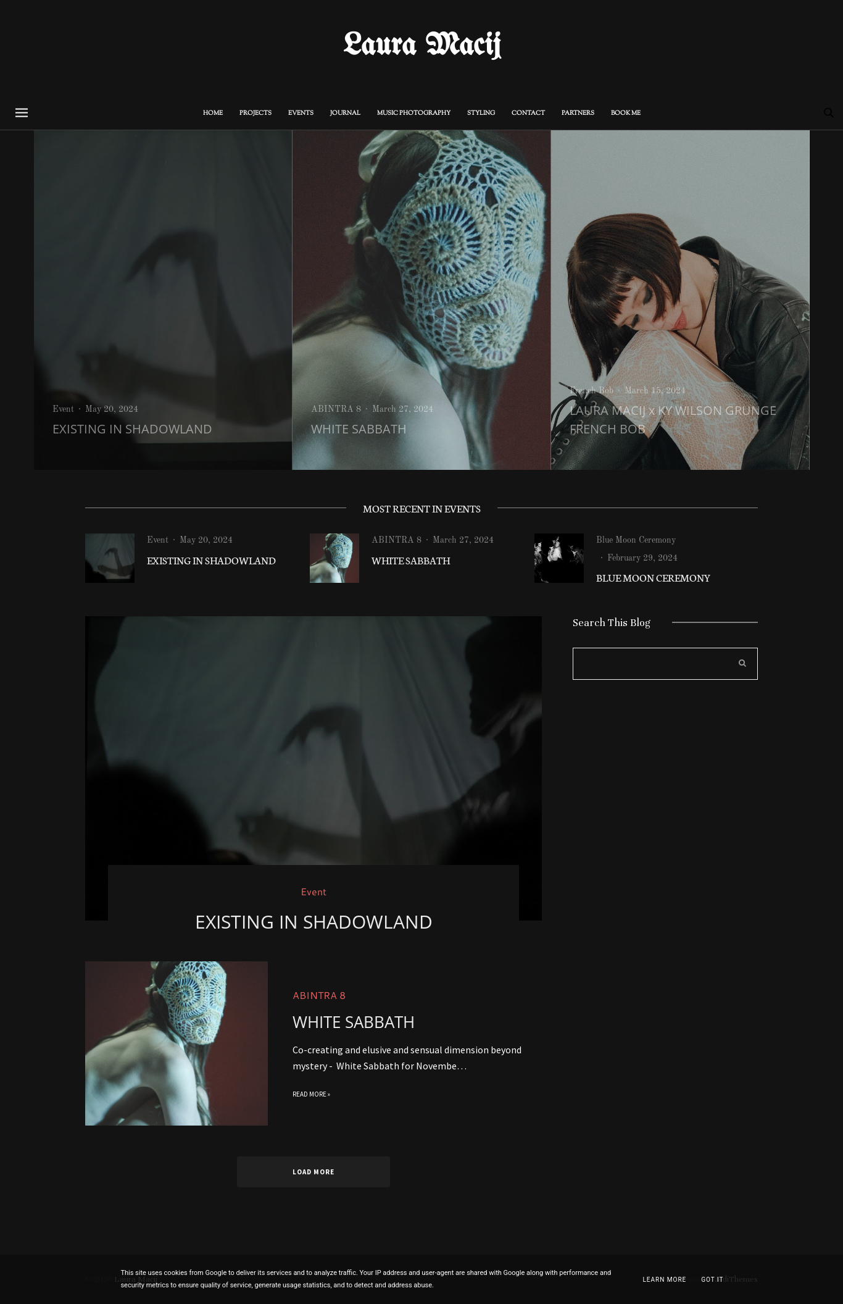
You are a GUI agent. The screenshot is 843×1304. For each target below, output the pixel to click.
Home (213, 113)
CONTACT (528, 113)
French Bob (591, 391)
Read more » (311, 1104)
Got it (712, 1279)
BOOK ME (626, 113)
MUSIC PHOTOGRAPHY (414, 113)
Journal (345, 113)
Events (301, 113)
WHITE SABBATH (359, 428)
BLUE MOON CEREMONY (653, 577)
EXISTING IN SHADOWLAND (132, 428)
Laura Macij (421, 46)
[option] (163, 300)
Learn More (664, 1279)
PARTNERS (578, 113)
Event (63, 409)
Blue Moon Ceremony (636, 540)
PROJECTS (255, 113)
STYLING (481, 113)
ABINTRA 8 (336, 409)
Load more (313, 1172)
